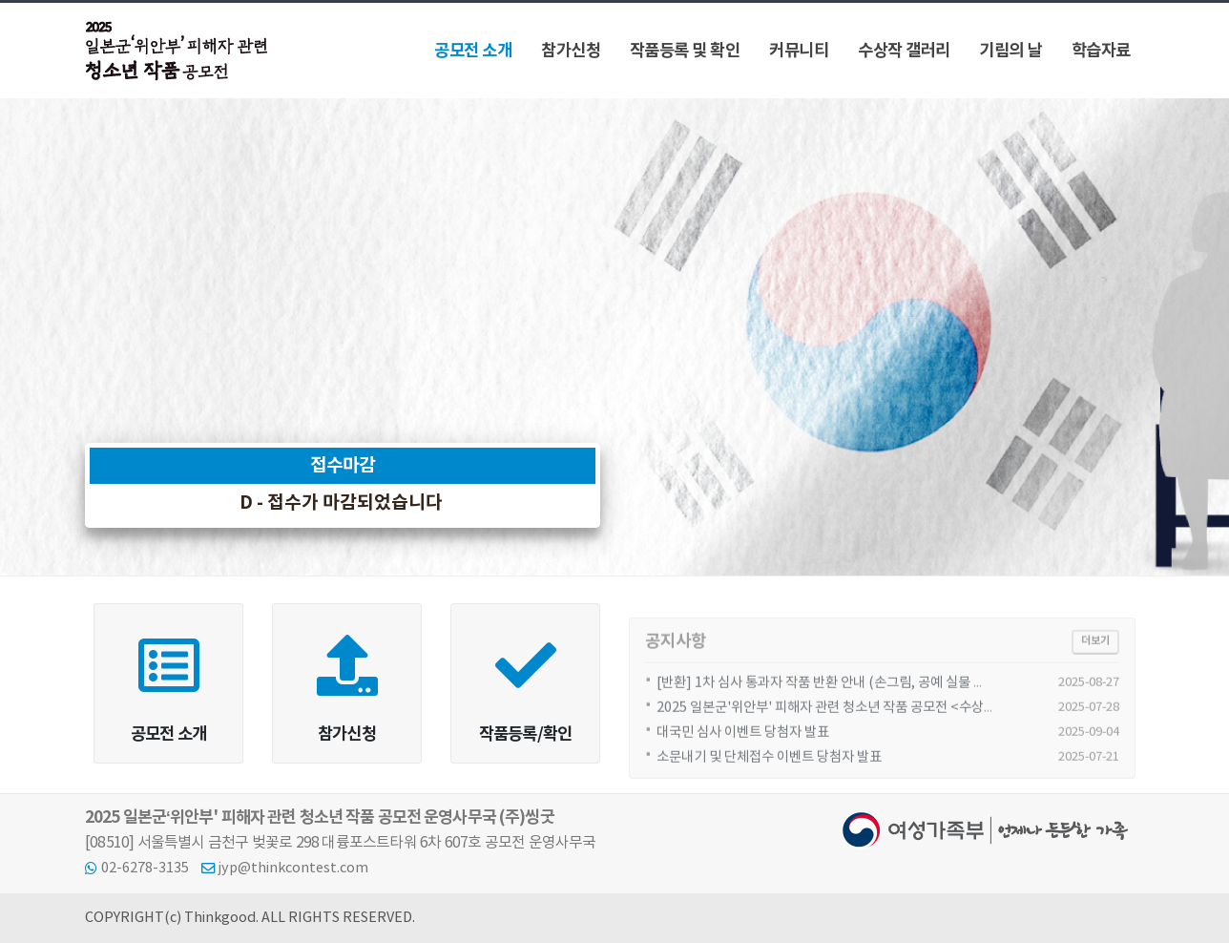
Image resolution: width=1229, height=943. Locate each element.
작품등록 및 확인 (685, 51)
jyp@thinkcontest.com (293, 868)
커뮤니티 (798, 51)
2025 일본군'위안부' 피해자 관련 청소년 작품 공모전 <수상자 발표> (844, 720)
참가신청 (570, 51)
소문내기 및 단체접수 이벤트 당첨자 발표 (769, 770)
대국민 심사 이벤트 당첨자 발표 (742, 745)
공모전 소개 (472, 51)
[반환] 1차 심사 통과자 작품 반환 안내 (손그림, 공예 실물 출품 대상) (843, 695)
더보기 (1095, 653)
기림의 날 (1010, 51)
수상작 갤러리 (904, 51)
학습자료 (1101, 51)
